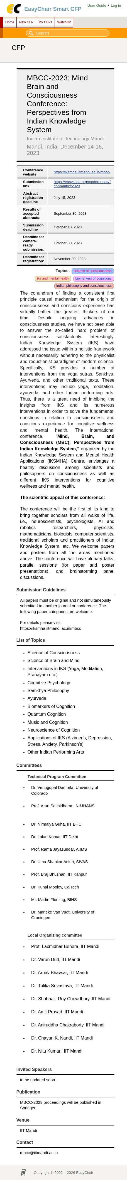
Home (9, 22)
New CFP (26, 22)
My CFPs (45, 22)
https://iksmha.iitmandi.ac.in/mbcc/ (82, 172)
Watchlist (64, 22)
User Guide (96, 5)
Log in (116, 5)
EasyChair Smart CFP (53, 9)
